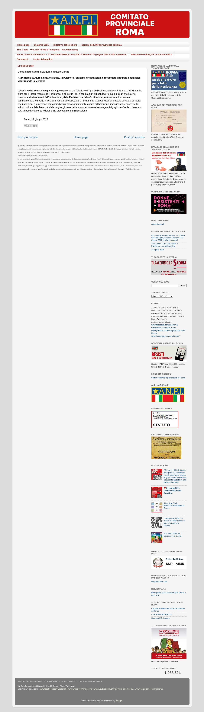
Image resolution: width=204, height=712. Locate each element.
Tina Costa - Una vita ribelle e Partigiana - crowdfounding (47, 49)
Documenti (23, 59)
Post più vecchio (134, 137)
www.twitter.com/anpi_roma (163, 328)
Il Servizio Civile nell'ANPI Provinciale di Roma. (174, 505)
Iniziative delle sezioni (65, 45)
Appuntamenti (157, 224)
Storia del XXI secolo (160, 618)
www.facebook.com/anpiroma (164, 325)
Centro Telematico (42, 59)
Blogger (119, 701)
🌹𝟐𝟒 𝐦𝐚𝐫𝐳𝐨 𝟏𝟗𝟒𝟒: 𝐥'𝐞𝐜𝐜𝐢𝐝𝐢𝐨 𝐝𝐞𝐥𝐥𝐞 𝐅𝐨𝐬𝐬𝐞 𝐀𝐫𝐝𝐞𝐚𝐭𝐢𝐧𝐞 (172, 490)
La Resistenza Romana (161, 614)
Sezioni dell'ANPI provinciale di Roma (101, 45)
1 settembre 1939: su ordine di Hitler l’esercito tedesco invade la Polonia (174, 522)
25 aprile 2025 (41, 45)
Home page (23, 45)
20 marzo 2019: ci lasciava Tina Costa (172, 534)
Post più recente (28, 137)
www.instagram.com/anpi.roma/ (165, 336)
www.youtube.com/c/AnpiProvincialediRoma (113, 689)
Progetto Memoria (159, 581)
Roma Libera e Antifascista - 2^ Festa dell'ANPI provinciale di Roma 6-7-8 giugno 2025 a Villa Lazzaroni (71, 54)
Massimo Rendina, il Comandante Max (151, 54)
